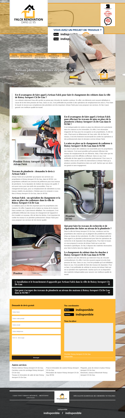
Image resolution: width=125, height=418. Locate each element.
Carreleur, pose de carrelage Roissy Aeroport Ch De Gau (28, 371)
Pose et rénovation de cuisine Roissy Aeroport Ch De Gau (62, 369)
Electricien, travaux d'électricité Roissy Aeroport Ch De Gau (94, 374)
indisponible (86, 310)
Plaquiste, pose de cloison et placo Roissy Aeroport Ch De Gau (95, 369)
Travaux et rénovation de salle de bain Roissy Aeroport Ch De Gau (28, 376)
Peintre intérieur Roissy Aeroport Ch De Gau (27, 368)
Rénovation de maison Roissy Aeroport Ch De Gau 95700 (62, 374)
